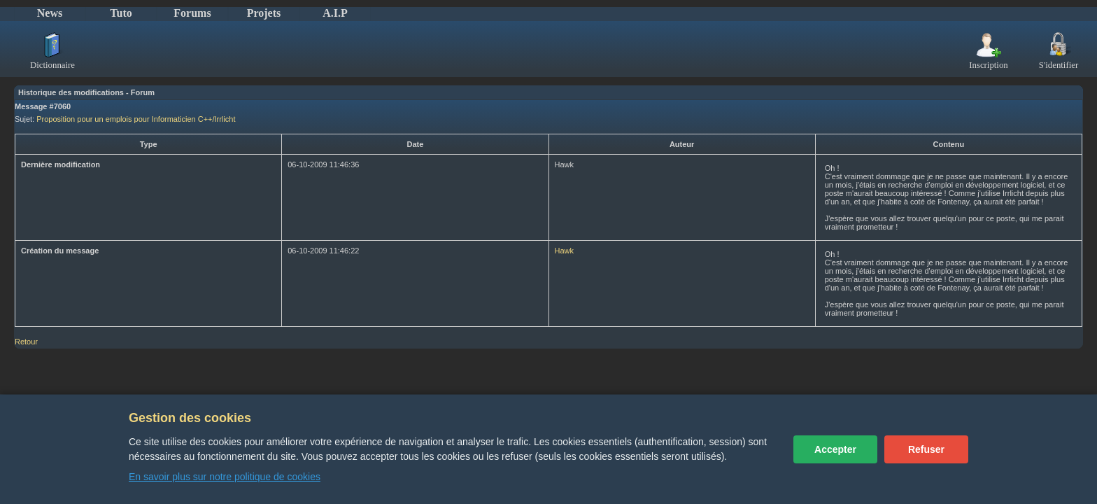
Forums (192, 13)
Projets (264, 13)
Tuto (121, 13)
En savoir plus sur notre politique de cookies (224, 476)
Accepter (835, 449)
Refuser (926, 449)
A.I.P (335, 13)
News (49, 13)
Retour (26, 341)
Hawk (564, 250)
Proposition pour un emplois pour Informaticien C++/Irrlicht (135, 119)
